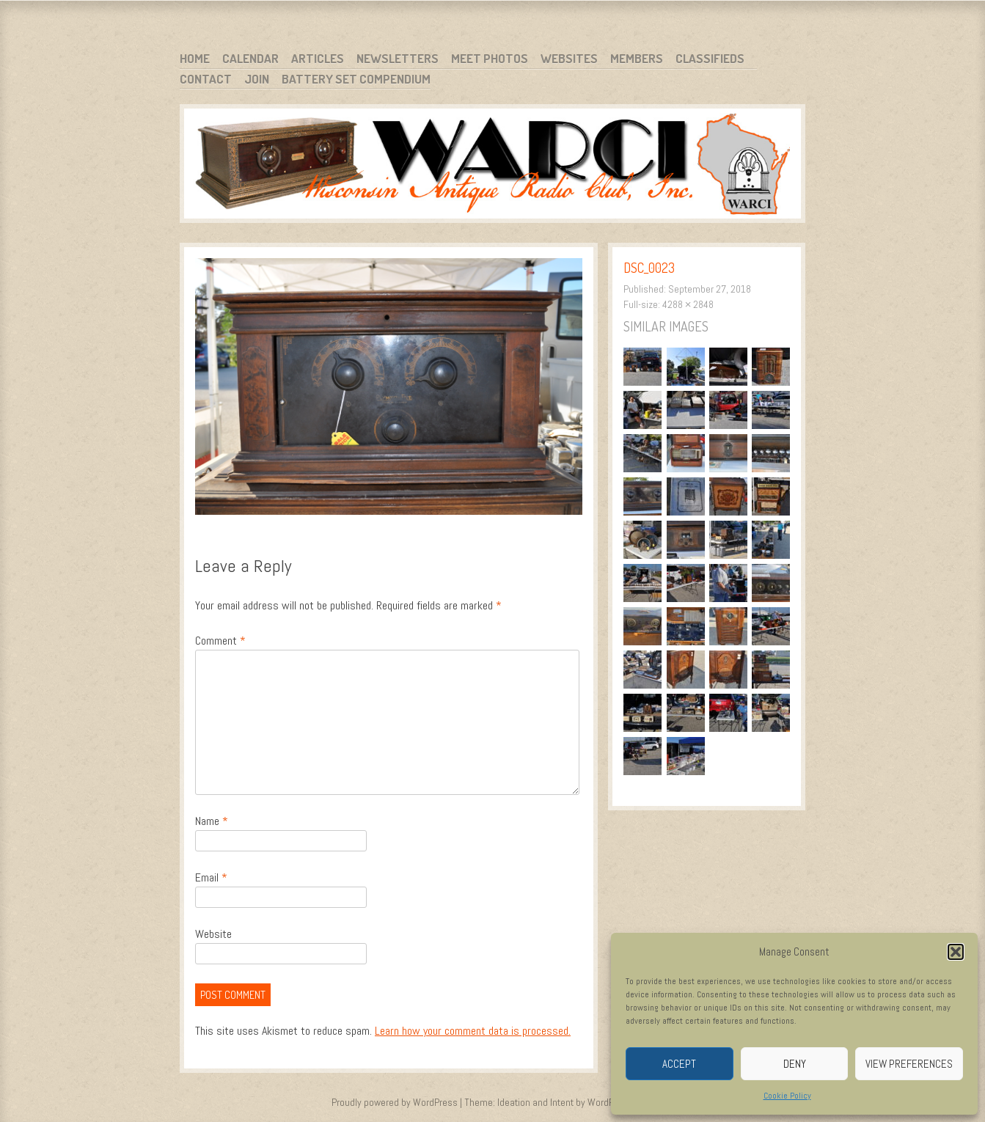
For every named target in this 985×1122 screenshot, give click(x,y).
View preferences (909, 1064)
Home (195, 58)
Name (211, 821)
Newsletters (397, 58)
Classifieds (709, 58)
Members (636, 58)
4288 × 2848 (688, 304)
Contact (206, 79)
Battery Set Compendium (356, 79)
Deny (794, 1064)
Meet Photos (489, 58)
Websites (569, 58)
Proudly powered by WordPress (395, 1102)
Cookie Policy (787, 1095)
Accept (679, 1064)
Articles (317, 58)
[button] (955, 952)
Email (211, 877)
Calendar (250, 58)
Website (213, 934)
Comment (220, 640)
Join (256, 79)
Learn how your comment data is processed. (473, 1030)
